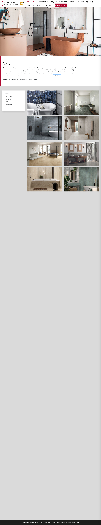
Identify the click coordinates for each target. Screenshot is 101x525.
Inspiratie (31, 2)
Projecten (30, 5)
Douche (9, 99)
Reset (8, 108)
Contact (49, 5)
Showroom (74, 2)
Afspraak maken (60, 5)
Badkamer (9, 96)
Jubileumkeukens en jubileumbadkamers (53, 2)
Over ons (40, 5)
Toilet (8, 102)
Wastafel (9, 104)
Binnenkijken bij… (87, 2)
